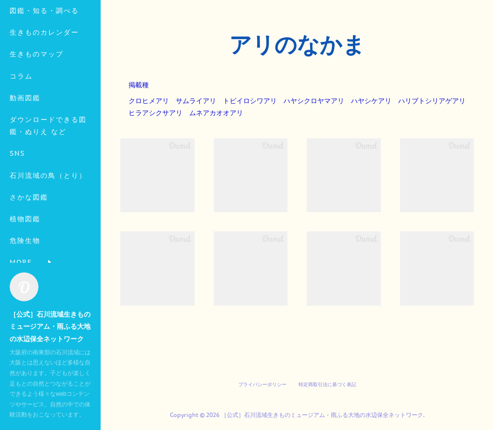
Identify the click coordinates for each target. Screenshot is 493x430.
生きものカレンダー (44, 70)
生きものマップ (37, 92)
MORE (21, 213)
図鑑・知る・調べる (44, 48)
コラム (21, 114)
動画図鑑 (25, 136)
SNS (17, 192)
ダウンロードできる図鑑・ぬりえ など (48, 163)
